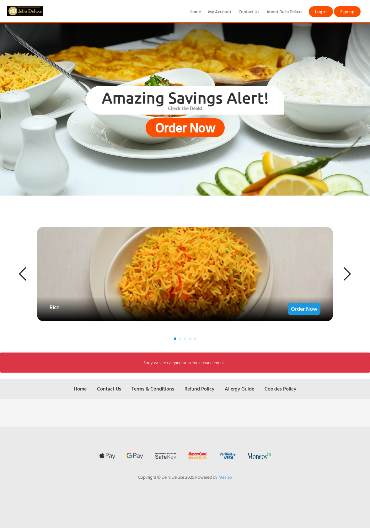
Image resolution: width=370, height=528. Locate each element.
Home (195, 11)
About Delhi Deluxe (284, 11)
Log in (321, 11)
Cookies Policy (280, 388)
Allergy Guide (239, 388)
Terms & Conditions (152, 388)
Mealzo (225, 477)
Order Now (185, 127)
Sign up (347, 11)
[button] (23, 274)
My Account (219, 11)
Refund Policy (199, 388)
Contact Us (249, 11)
